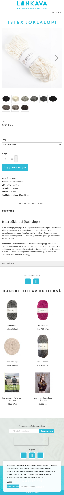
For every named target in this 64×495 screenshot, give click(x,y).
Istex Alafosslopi (42, 325)
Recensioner (8, 263)
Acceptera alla (13, 486)
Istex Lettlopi (12, 325)
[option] (6, 99)
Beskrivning (8, 210)
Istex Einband (42, 361)
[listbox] (32, 103)
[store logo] (32, 5)
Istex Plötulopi (12, 361)
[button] (56, 58)
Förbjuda (24, 486)
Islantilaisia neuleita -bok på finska (12, 399)
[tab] (32, 211)
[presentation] (31, 441)
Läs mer (9, 482)
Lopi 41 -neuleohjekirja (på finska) (43, 399)
